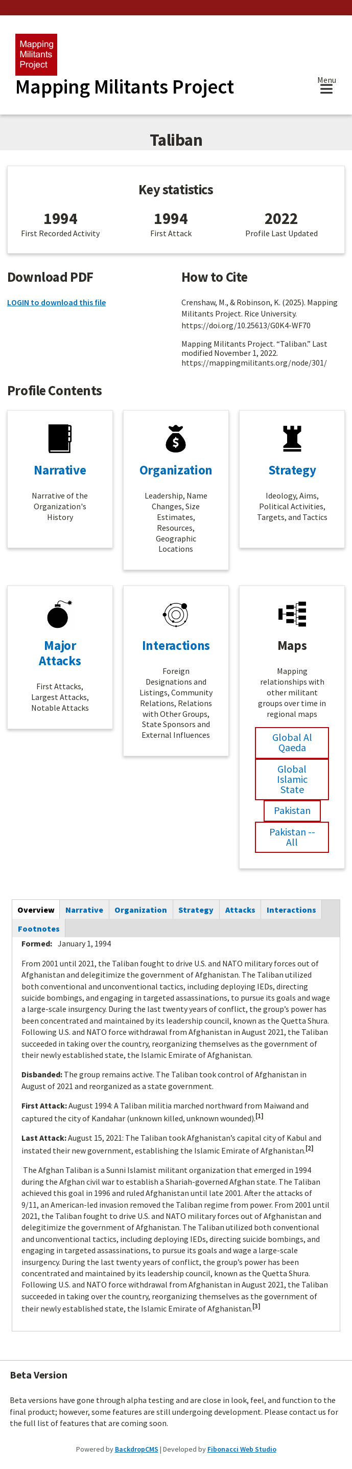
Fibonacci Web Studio (241, 1449)
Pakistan (292, 810)
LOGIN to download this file (56, 302)
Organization (176, 470)
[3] (256, 1306)
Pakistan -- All (292, 836)
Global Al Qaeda (292, 742)
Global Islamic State (292, 779)
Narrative (60, 470)
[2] (310, 1148)
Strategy (292, 470)
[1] (259, 1116)
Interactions (176, 645)
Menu (326, 81)
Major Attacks (60, 653)
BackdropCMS (136, 1449)
